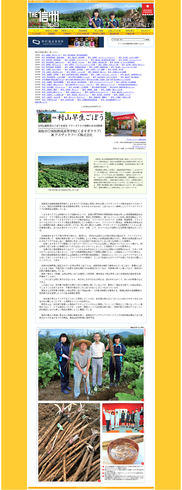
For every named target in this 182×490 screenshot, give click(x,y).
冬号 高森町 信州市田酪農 (52, 82)
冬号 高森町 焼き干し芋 (51, 55)
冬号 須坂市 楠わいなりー (52, 85)
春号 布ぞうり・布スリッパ (74, 97)
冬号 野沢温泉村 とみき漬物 (53, 77)
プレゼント (145, 34)
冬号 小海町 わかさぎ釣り (51, 69)
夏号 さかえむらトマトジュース (101, 82)
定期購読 (51, 34)
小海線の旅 (130, 34)
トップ (36, 31)
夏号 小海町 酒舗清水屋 (98, 67)
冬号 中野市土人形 (49, 100)
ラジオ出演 (36, 34)
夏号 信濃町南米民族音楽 (87, 100)
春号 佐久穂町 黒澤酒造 (74, 69)
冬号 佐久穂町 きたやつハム (53, 87)
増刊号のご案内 (99, 34)
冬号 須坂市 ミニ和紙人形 (52, 95)
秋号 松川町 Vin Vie (115, 69)
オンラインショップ (139, 146)
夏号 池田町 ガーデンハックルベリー (101, 57)
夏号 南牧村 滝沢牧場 (99, 87)
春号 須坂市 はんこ (73, 92)
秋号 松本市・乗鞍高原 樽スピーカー (122, 87)
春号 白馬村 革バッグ (70, 90)
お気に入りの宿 (114, 31)
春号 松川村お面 (67, 100)
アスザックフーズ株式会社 (136, 139)
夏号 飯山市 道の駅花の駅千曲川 (103, 60)
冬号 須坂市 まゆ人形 (51, 97)
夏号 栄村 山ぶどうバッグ (105, 85)
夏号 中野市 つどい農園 (95, 69)
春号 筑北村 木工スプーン (77, 95)
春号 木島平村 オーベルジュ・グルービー (80, 85)
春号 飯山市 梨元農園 (76, 57)
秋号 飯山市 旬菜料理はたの (131, 74)
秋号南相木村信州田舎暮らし (128, 85)
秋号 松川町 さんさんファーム (130, 60)
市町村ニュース (67, 31)
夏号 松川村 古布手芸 (101, 95)
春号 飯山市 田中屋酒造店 (77, 82)
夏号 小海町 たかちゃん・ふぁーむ (104, 74)
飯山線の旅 (114, 34)
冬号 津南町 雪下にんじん (51, 65)
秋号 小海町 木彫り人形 (121, 97)
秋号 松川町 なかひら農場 (128, 57)
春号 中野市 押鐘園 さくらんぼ (79, 77)
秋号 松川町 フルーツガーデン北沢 (124, 67)
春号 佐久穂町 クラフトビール (76, 60)
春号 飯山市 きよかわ (76, 62)
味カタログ (145, 31)
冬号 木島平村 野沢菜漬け (51, 60)
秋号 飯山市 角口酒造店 (130, 77)
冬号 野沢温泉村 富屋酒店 (51, 67)
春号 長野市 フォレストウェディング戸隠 (80, 65)
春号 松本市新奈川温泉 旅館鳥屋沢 (75, 74)
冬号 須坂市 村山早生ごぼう (52, 72)
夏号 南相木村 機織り (98, 97)
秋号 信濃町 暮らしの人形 (111, 90)
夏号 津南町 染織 (89, 90)
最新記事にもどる (41, 102)
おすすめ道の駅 (83, 34)
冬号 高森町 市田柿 (50, 74)
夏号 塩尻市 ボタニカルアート (96, 92)
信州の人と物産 (52, 31)
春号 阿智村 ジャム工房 (76, 72)
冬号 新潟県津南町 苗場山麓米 (53, 57)
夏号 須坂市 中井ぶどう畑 (108, 65)
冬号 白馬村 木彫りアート (52, 92)
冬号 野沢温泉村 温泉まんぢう (53, 62)
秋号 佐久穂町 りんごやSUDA (120, 79)
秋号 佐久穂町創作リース (111, 100)
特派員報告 (83, 31)
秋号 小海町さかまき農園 (117, 72)
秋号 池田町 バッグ (122, 95)
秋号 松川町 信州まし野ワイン (133, 65)
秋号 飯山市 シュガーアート (123, 92)
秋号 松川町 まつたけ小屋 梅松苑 (122, 62)
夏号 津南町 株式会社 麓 (97, 62)
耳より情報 (98, 31)
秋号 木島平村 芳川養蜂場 (126, 82)
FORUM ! (67, 34)
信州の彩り (130, 31)
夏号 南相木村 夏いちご (97, 72)
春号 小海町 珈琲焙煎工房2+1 (76, 79)
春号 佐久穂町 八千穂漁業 (78, 87)
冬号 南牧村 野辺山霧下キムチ (53, 79)
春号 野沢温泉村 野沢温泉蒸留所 (75, 55)
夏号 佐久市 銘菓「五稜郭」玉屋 (98, 79)
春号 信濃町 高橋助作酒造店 (75, 67)
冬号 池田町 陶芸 (49, 90)
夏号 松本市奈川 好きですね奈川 (105, 77)
